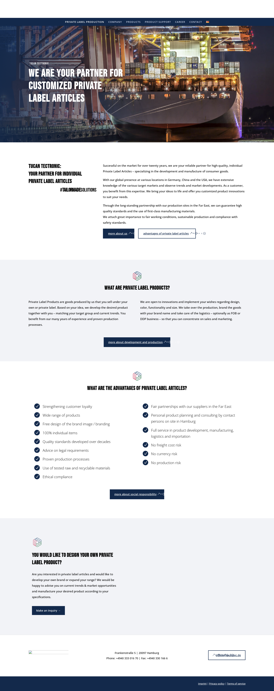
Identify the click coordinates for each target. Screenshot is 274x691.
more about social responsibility (135, 494)
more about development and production (135, 342)
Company (115, 22)
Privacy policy (217, 683)
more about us (117, 233)
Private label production (84, 22)
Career (180, 22)
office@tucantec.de (228, 655)
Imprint (202, 683)
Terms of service (236, 683)
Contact (195, 22)
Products (133, 22)
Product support (158, 22)
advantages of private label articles (166, 233)
